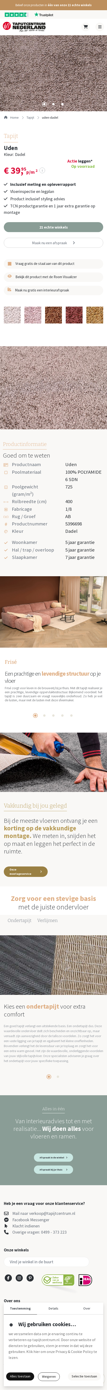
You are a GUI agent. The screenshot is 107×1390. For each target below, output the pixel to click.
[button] (53, 5)
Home (11, 117)
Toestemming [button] (20, 1308)
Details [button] (53, 1308)
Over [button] (86, 1308)
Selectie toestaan (84, 1376)
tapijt (30, 117)
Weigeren (49, 1376)
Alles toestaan (20, 1376)
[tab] (44, 104)
